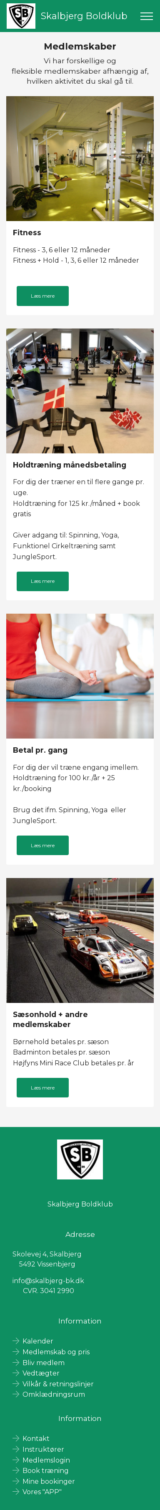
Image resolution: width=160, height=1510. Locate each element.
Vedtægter (41, 1373)
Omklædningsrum (53, 1394)
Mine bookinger (48, 1481)
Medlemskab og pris (56, 1352)
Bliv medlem (43, 1363)
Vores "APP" (42, 1492)
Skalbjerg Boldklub (84, 15)
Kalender (37, 1341)
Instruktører (43, 1449)
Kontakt (36, 1439)
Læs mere (43, 296)
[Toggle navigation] (146, 16)
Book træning (45, 1471)
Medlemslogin (46, 1460)
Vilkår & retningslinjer (58, 1384)
